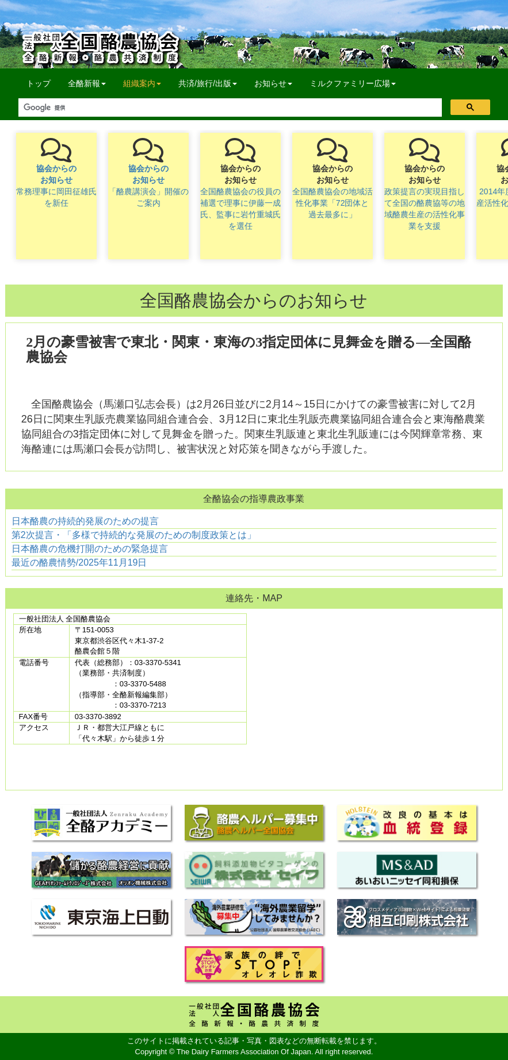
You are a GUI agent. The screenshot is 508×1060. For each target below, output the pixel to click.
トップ (38, 83)
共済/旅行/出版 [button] (207, 83)
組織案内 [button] (142, 83)
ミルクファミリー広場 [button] (353, 83)
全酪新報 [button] (91, 82)
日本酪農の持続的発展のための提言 (85, 521)
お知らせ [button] (273, 83)
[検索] (229, 107)
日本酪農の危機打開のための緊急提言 (90, 549)
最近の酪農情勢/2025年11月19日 (79, 562)
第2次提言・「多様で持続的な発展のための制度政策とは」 (134, 535)
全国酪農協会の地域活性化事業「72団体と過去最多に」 (332, 203)
